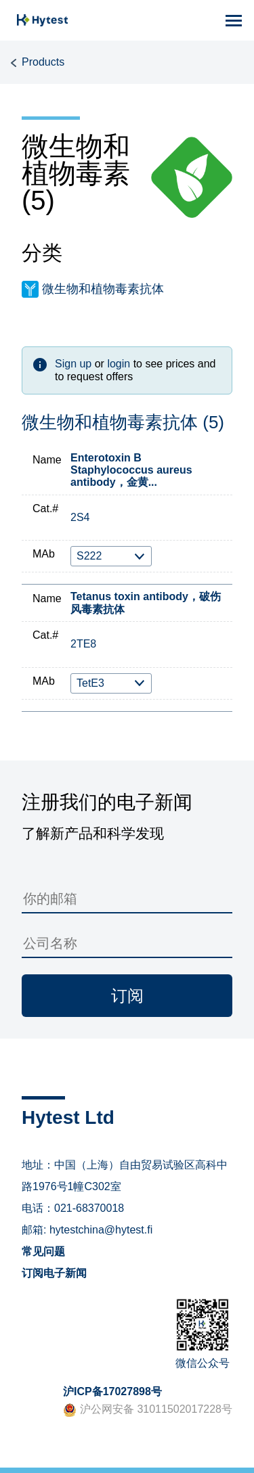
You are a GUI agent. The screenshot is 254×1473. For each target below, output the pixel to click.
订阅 (127, 996)
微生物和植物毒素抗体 (103, 289)
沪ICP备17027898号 (112, 1391)
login (118, 363)
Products (43, 62)
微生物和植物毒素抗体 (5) (123, 422)
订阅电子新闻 (54, 1273)
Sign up (73, 363)
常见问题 (43, 1251)
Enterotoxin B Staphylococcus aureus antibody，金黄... (131, 470)
